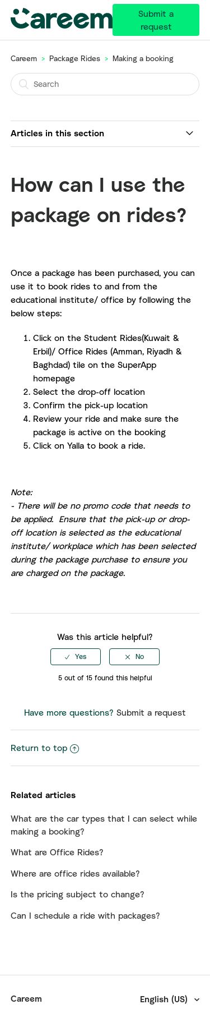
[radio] (75, 656)
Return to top (45, 748)
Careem (24, 58)
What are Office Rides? (57, 852)
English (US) (165, 999)
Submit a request (156, 19)
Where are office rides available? (75, 873)
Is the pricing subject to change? (77, 894)
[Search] (105, 84)
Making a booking (143, 58)
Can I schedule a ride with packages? (85, 915)
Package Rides (74, 58)
